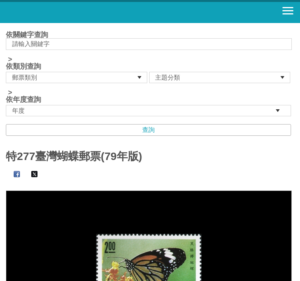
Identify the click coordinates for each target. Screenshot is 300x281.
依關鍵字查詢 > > (150, 73)
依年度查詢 (23, 99)
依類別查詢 (23, 66)
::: (8, 26)
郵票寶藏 (49, 12)
